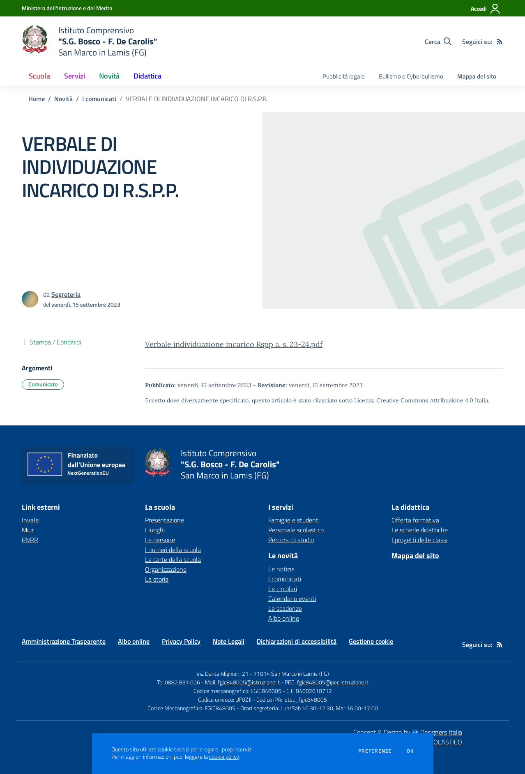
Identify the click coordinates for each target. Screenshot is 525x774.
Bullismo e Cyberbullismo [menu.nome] (411, 76)
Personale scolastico (296, 530)
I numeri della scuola (173, 550)
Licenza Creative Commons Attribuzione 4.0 (413, 400)
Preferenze (374, 751)
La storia (156, 579)
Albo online (283, 618)
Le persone (160, 540)
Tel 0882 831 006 (178, 682)
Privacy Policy (181, 641)
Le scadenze (285, 608)
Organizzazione (166, 569)
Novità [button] (109, 75)
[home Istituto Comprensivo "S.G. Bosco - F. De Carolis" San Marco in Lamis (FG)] (89, 41)
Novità (63, 99)
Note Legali (228, 641)
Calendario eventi (292, 598)
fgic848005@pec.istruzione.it (332, 682)
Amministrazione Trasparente (64, 641)
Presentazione (164, 520)
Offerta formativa (415, 520)
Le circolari (282, 589)
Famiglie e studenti (294, 520)
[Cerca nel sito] (438, 41)
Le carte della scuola (173, 559)
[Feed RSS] (499, 41)
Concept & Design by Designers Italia (407, 732)
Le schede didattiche (419, 530)
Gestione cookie (371, 641)
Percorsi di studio (291, 540)
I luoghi (155, 530)
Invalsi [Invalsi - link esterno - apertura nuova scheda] (30, 520)
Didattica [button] (147, 75)
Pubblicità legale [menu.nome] (343, 76)
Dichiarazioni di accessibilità (296, 641)
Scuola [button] (39, 75)
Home (36, 99)
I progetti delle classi (419, 540)
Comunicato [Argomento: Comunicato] (43, 384)
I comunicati (99, 99)
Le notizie (281, 569)
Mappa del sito (476, 76)
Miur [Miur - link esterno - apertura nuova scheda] (28, 530)
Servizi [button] (74, 75)
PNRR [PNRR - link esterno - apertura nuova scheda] (30, 540)
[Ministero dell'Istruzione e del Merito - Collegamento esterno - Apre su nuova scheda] (67, 8)
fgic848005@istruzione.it (249, 682)
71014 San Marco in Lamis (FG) (291, 673)
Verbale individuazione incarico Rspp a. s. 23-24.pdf (233, 344)
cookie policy (224, 756)
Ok (410, 751)
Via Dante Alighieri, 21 (222, 673)
